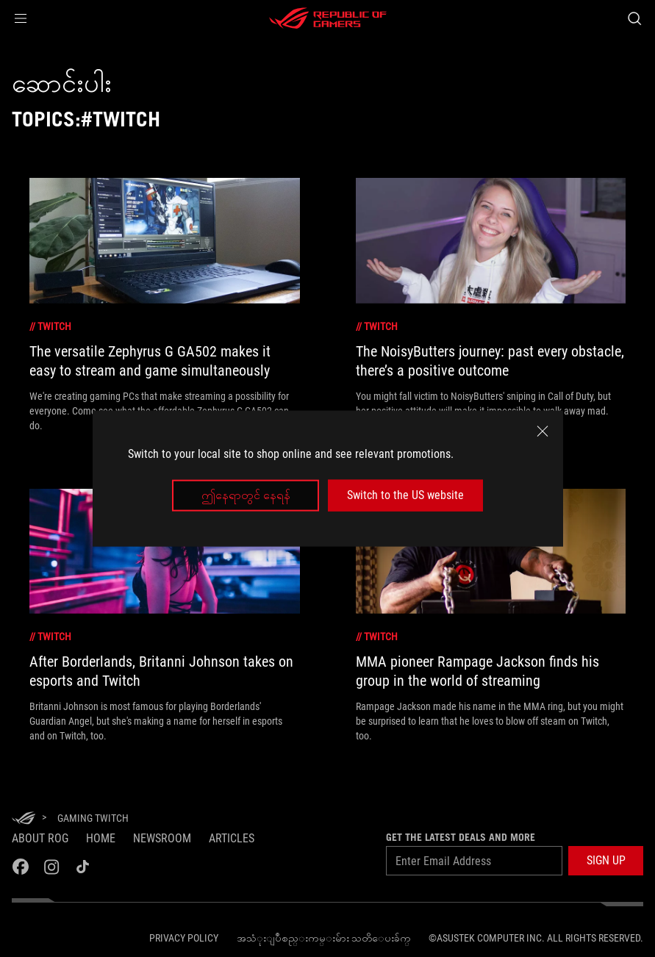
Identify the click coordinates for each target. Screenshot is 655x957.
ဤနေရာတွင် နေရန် (245, 495)
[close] (542, 431)
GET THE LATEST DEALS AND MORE (460, 837)
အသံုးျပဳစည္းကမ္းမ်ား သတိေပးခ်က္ (324, 938)
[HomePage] (23, 819)
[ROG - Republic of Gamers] (328, 18)
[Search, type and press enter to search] (634, 18)
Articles (231, 838)
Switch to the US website (405, 495)
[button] (20, 18)
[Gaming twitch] (93, 818)
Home (100, 838)
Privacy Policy (183, 938)
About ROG (40, 838)
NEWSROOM (162, 838)
